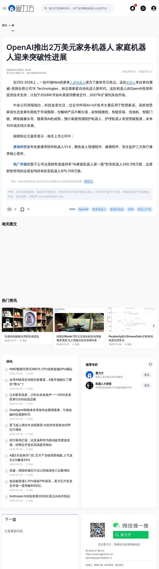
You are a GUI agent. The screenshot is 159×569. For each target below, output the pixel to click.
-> (9, 25)
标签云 (89, 563)
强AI (130, 207)
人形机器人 (78, 82)
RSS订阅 (98, 563)
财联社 (87, 180)
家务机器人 (99, 207)
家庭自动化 (116, 207)
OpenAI (83, 207)
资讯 (4, 25)
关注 (146, 373)
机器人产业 (144, 207)
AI (13, 25)
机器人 (134, 82)
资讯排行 (119, 563)
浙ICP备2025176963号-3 (99, 556)
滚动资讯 (108, 563)
